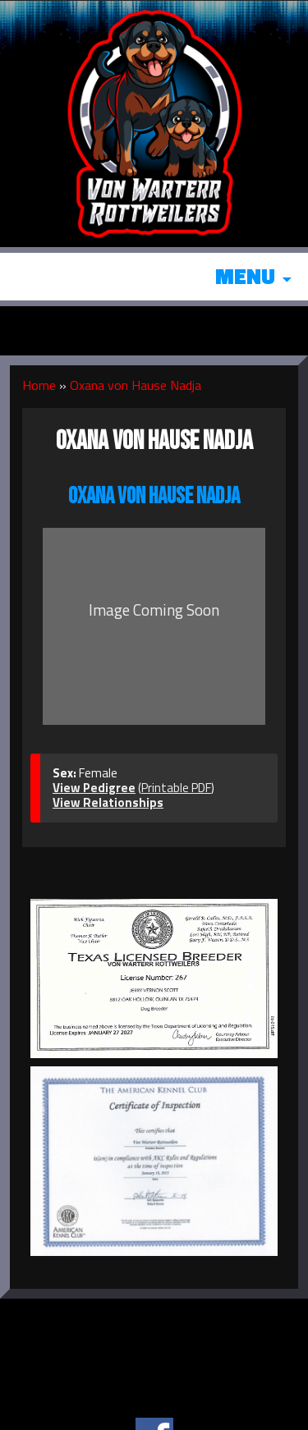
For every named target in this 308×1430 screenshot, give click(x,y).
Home (39, 385)
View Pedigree (94, 787)
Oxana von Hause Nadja (135, 385)
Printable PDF (176, 787)
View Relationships (108, 802)
